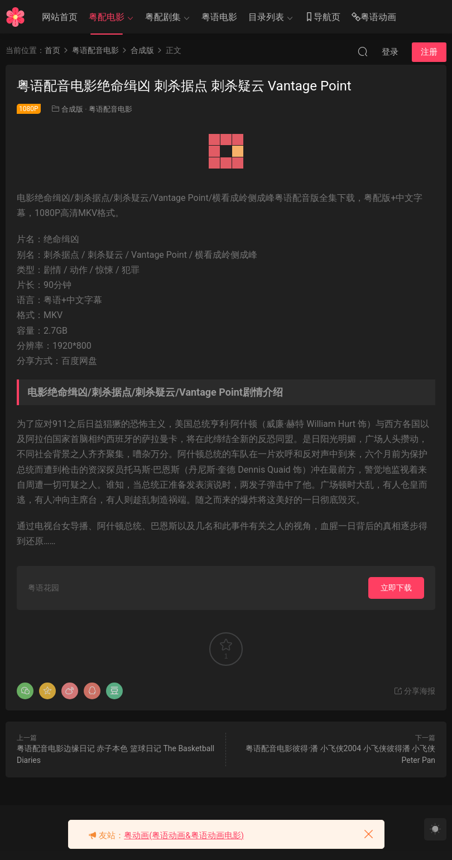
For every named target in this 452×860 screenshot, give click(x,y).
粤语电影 (219, 17)
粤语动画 (374, 17)
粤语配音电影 (110, 109)
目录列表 (266, 17)
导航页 (322, 17)
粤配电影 (106, 17)
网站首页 (60, 17)
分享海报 (414, 690)
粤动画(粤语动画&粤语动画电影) (184, 835)
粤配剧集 (163, 17)
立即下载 (396, 587)
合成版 (72, 109)
